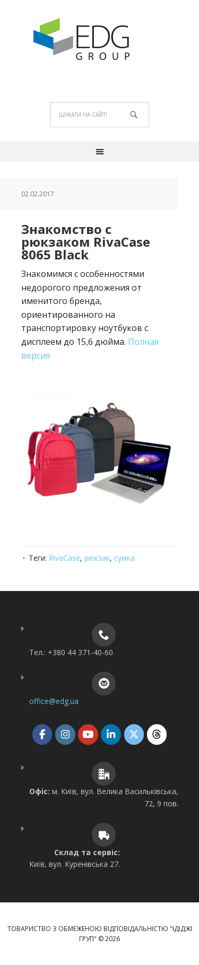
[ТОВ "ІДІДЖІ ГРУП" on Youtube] (88, 734)
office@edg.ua (54, 701)
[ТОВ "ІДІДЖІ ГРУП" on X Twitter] (134, 734)
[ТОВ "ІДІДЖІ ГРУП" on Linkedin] (110, 734)
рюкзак (97, 558)
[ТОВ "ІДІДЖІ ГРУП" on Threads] (157, 734)
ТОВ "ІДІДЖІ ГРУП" (99, 39)
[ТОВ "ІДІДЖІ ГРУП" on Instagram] (65, 734)
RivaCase (64, 558)
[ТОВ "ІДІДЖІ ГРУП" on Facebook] (42, 734)
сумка (124, 558)
